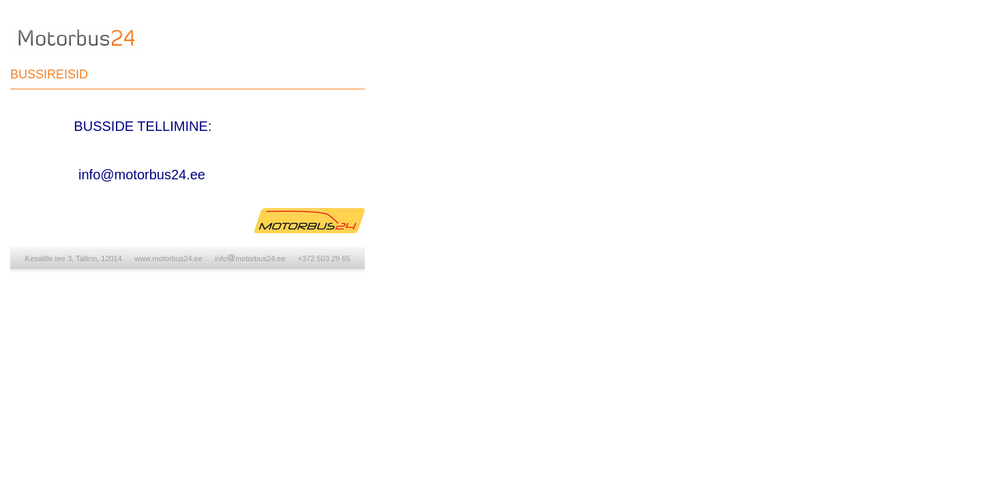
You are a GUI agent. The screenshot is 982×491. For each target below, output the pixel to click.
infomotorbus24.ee (250, 258)
